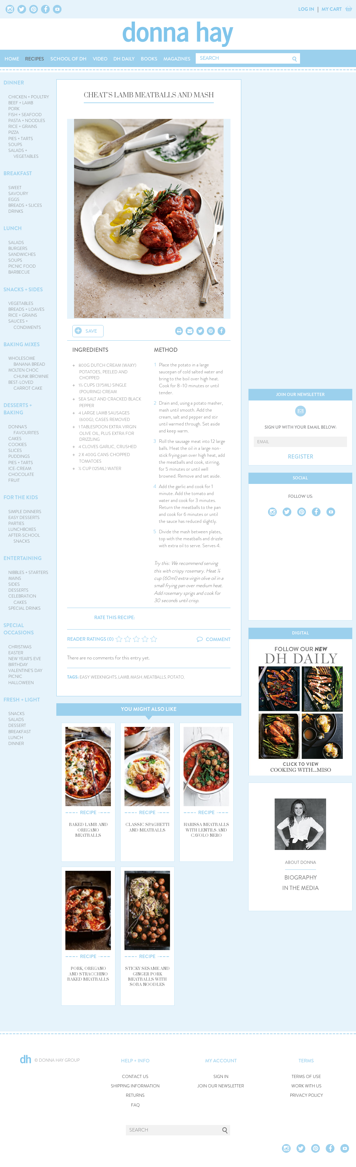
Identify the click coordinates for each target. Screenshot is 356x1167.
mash (136, 677)
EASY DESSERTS (24, 517)
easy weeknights (98, 677)
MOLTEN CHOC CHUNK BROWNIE (28, 373)
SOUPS (15, 144)
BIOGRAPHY (300, 878)
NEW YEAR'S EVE (24, 659)
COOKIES (17, 444)
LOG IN (306, 9)
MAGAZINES (177, 58)
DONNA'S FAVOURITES (23, 430)
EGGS (13, 199)
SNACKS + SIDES (23, 289)
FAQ (135, 1105)
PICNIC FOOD (22, 266)
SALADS (16, 243)
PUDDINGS (19, 456)
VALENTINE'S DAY (25, 670)
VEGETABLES (20, 303)
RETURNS (135, 1096)
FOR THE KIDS (20, 497)
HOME (12, 58)
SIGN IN (220, 1077)
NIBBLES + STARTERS (28, 572)
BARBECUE (19, 272)
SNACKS (16, 714)
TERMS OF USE (306, 1077)
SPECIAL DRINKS (24, 608)
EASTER (15, 653)
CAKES (15, 439)
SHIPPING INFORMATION (135, 1086)
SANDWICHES (22, 254)
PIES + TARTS (20, 139)
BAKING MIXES (21, 344)
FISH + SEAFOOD (25, 115)
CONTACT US (135, 1077)
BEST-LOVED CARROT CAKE (25, 385)
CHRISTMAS (20, 647)
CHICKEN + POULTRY (28, 97)
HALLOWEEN (21, 683)
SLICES (15, 450)
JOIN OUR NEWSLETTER (220, 1086)
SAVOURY (18, 194)
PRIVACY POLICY (306, 1096)
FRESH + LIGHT (21, 700)
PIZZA (13, 132)
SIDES (14, 584)
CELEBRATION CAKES (22, 599)
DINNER (13, 83)
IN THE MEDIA (300, 888)
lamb (123, 677)
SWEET (15, 188)
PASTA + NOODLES (26, 120)
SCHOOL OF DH (68, 58)
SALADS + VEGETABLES (23, 153)
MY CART (332, 9)
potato (176, 677)
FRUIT (14, 480)
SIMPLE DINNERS (24, 512)
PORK (13, 109)
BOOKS (149, 58)
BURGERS (17, 248)
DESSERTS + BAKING (17, 409)
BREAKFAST (17, 173)
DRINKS (15, 211)
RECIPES (34, 58)
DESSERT (17, 725)
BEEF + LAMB (20, 103)
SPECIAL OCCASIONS (18, 629)
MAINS (14, 578)
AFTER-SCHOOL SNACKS (24, 538)
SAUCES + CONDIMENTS (24, 324)
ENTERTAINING (22, 558)
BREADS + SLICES (25, 205)
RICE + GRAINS (22, 126)
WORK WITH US (306, 1086)
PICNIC (15, 676)
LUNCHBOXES (22, 529)
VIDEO (100, 58)
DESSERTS (18, 590)
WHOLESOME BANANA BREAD (27, 361)
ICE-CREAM (19, 468)
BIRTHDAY (18, 665)
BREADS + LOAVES (26, 309)
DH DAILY (124, 58)
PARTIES (16, 523)
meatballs (155, 677)
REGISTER (300, 457)
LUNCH (12, 228)
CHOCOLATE (21, 474)
